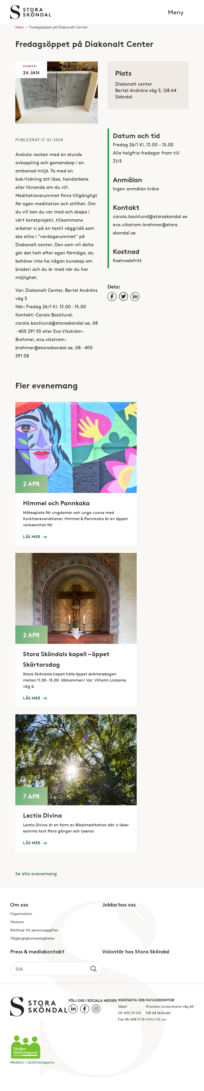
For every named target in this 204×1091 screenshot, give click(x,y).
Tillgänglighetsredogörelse (32, 938)
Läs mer (35, 536)
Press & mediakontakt (37, 952)
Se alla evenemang (36, 873)
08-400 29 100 (129, 1013)
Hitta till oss (156, 1019)
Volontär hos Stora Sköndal (135, 952)
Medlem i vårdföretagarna (32, 1062)
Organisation (21, 914)
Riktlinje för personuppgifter (34, 930)
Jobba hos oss (119, 905)
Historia (17, 922)
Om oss (19, 905)
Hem (19, 27)
